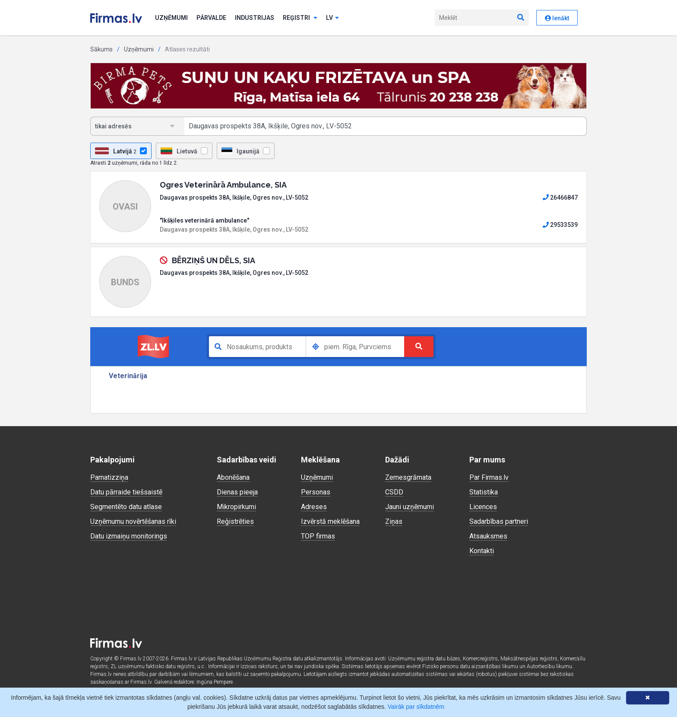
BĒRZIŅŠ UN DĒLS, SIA (213, 260)
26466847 (560, 197)
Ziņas (393, 521)
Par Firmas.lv (489, 477)
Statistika (483, 492)
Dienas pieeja (237, 492)
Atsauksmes (488, 536)
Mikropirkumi (236, 507)
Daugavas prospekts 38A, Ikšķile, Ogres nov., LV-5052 (234, 197)
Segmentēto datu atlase (126, 507)
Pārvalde (211, 17)
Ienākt (557, 18)
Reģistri (300, 17)
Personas (315, 492)
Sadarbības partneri (498, 521)
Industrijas (254, 17)
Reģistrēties (235, 521)
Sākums (101, 49)
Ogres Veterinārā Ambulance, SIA (223, 184)
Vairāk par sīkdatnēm (416, 706)
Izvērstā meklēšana (330, 521)
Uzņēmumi (171, 17)
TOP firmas (318, 536)
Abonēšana (233, 477)
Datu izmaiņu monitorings (128, 536)
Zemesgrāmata (408, 477)
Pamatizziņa (109, 477)
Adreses (314, 507)
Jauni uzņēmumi (409, 507)
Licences (483, 507)
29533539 (560, 224)
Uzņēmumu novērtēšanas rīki (133, 521)
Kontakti (481, 551)
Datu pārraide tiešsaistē (126, 492)
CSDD (394, 492)
